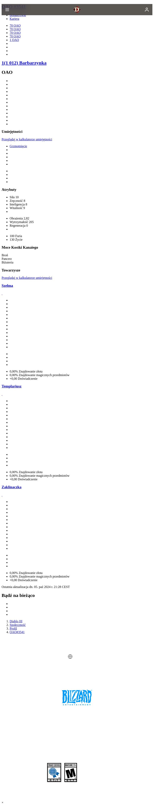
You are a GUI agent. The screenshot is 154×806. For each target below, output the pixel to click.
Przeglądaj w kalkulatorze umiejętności (27, 139)
